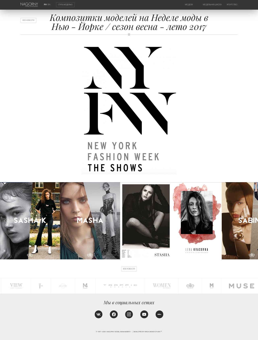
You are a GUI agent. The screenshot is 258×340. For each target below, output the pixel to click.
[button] (252, 221)
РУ (45, 5)
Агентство (232, 5)
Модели (189, 5)
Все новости (28, 20)
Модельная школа (212, 5)
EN (49, 5)
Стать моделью (65, 5)
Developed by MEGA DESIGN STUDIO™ (147, 332)
